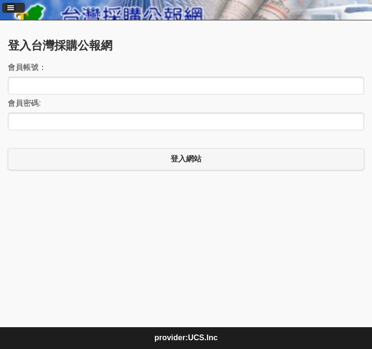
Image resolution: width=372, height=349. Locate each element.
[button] (13, 8)
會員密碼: (24, 103)
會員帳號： (27, 67)
